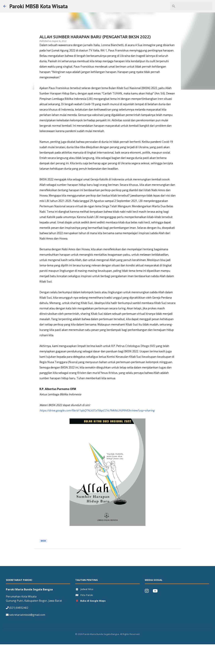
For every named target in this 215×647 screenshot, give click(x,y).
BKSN (43, 541)
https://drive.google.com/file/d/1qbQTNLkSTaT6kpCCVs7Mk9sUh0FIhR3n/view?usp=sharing (97, 410)
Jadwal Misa (84, 589)
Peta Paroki (84, 595)
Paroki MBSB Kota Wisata (38, 6)
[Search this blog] (194, 6)
